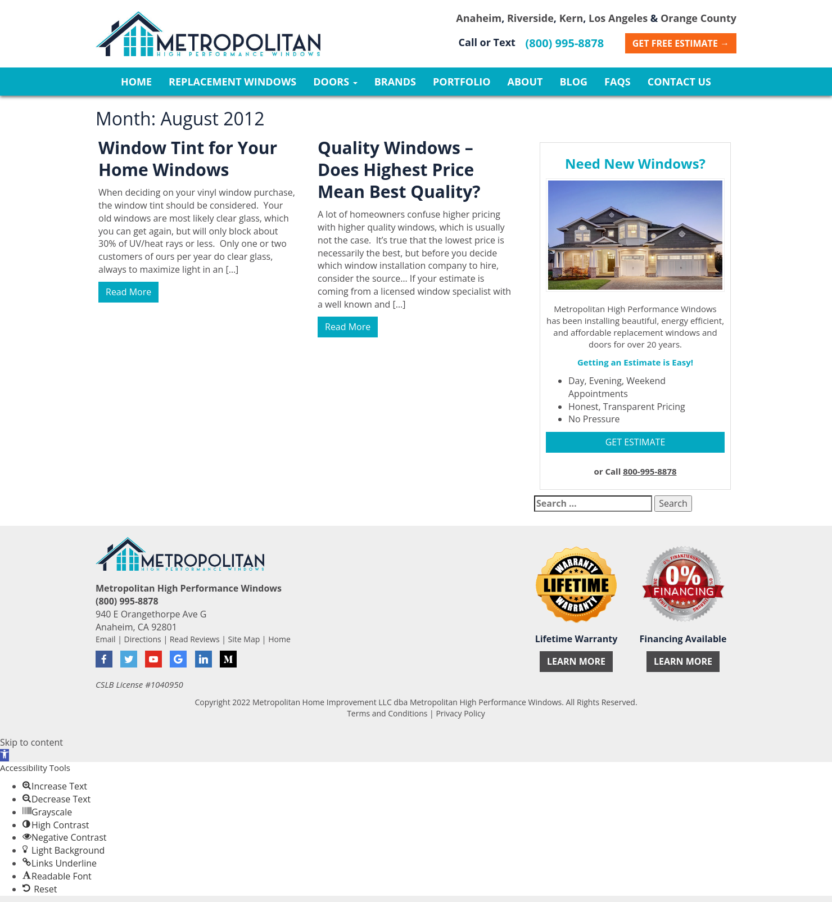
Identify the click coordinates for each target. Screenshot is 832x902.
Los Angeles (618, 18)
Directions (142, 639)
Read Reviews (195, 639)
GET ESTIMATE (635, 442)
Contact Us (679, 81)
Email (106, 639)
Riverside (530, 18)
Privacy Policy (460, 713)
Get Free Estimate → (680, 43)
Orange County (698, 18)
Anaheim (478, 18)
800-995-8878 (649, 471)
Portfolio (462, 81)
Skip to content (31, 742)
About (525, 81)
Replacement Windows (232, 81)
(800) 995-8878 (565, 43)
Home (136, 81)
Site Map (244, 639)
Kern (571, 18)
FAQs (617, 81)
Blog (573, 81)
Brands (395, 81)
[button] (4, 755)
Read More (128, 292)
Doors (335, 81)
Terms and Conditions (387, 713)
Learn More (576, 661)
